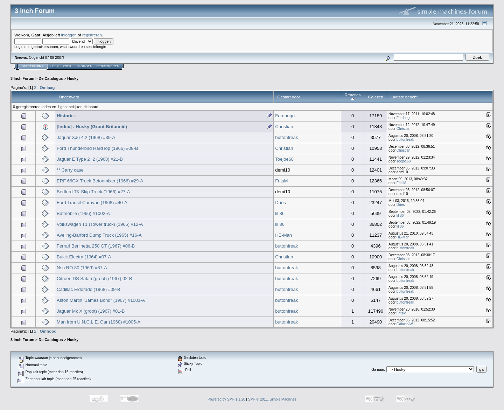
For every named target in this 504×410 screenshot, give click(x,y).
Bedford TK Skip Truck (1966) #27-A (93, 191)
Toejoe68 (284, 159)
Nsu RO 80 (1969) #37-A (82, 267)
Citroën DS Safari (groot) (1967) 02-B (94, 278)
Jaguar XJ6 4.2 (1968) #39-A (86, 137)
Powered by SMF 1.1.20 (226, 399)
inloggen (69, 35)
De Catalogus (50, 78)
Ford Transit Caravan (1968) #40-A (92, 202)
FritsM (281, 180)
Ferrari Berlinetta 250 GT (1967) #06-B (96, 246)
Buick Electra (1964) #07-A (84, 256)
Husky (73, 78)
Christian (284, 126)
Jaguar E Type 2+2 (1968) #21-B (90, 159)
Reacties (353, 96)
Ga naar (377, 369)
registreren (92, 35)
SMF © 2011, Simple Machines (272, 399)
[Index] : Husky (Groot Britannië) (92, 126)
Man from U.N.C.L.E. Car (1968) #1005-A (98, 322)
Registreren (108, 66)
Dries (280, 202)
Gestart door (288, 97)
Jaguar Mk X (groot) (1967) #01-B (91, 311)
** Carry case (70, 170)
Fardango (285, 115)
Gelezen (375, 97)
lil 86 (280, 213)
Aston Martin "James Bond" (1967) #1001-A (101, 300)
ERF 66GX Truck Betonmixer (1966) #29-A (100, 180)
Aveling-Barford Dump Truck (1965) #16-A (99, 235)
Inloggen (84, 66)
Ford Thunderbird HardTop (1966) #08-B (97, 148)
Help (54, 66)
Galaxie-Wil (405, 324)
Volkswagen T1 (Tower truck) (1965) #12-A (100, 224)
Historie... (67, 115)
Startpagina (32, 66)
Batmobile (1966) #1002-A (83, 213)
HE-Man (283, 235)
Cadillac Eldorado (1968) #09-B (88, 289)
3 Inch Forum (22, 78)
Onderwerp (69, 97)
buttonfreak (286, 137)
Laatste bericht (404, 97)
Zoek (67, 66)
